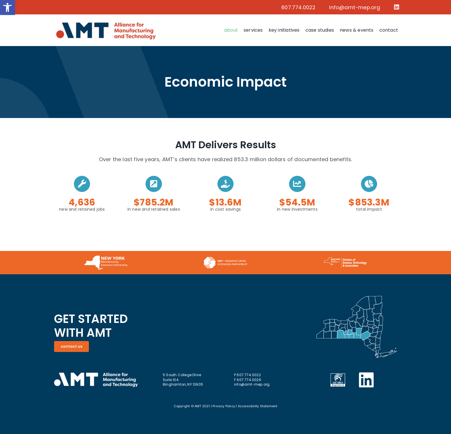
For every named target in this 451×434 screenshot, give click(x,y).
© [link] (192, 406)
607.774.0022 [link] (298, 7)
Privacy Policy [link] (224, 406)
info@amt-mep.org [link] (354, 7)
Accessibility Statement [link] (258, 406)
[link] (7, 7)
